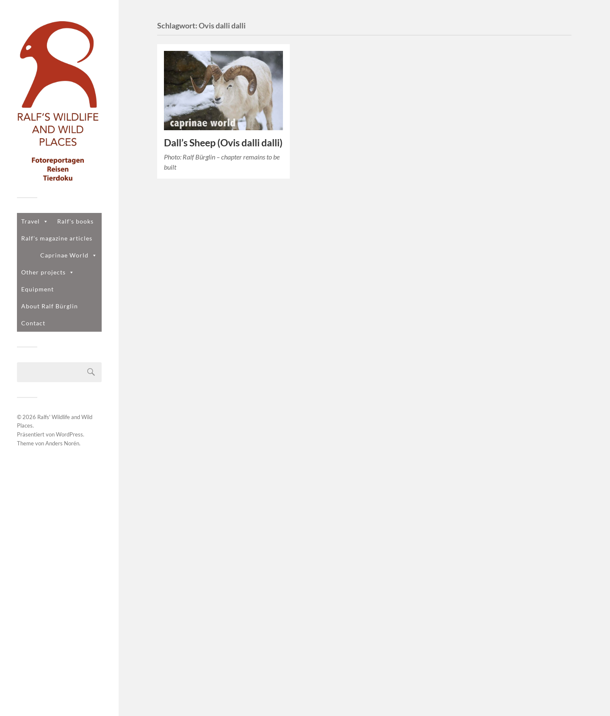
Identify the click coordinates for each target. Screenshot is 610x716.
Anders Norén (62, 443)
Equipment (37, 289)
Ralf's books (75, 221)
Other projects (48, 272)
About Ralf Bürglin (49, 306)
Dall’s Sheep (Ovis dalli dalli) (223, 142)
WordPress (69, 434)
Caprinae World (68, 255)
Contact (33, 323)
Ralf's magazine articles (56, 238)
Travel (35, 221)
